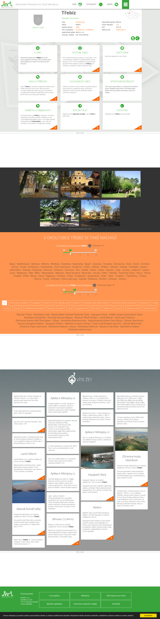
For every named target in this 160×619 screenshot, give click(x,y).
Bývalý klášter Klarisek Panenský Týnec (70, 314)
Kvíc (78, 269)
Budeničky (78, 263)
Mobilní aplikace (54, 603)
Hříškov (104, 266)
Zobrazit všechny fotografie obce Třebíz (80, 229)
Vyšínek (82, 278)
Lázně (70, 308)
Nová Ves (86, 272)
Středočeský (80, 22)
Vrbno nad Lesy (69, 278)
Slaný (77, 27)
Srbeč (70, 275)
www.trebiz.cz (121, 30)
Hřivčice (114, 266)
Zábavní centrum (133, 308)
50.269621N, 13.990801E (85, 30)
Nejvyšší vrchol (82, 308)
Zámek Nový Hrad (132, 323)
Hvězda (123, 266)
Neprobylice (48, 272)
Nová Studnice (73, 272)
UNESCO (47, 303)
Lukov (12, 272)
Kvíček (85, 269)
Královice (58, 269)
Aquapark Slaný (99, 314)
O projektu (54, 595)
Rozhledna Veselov (129, 326)
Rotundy (50, 308)
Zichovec (112, 278)
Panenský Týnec (127, 272)
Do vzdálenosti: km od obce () (69, 285)
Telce (110, 275)
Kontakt (116, 603)
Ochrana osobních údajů (85, 603)
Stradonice (80, 275)
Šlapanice (50, 275)
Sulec (103, 275)
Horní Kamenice (62, 266)
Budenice (66, 263)
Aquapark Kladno (54, 323)
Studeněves (93, 275)
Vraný (46, 278)
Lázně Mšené (106, 317)
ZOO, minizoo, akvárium (19, 303)
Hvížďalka (134, 266)
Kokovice (48, 269)
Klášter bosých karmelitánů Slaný (125, 314)
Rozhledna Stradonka (35, 317)
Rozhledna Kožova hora (80, 329)
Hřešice (95, 266)
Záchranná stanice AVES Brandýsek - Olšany (37, 320)
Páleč (104, 272)
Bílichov (45, 263)
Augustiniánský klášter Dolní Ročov (105, 320)
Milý (31, 272)
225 (117, 25)
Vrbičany (55, 278)
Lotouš (145, 269)
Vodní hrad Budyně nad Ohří (107, 323)
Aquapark (36, 303)
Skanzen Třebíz (24, 314)
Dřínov (15, 266)
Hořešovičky (46, 266)
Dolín (129, 263)
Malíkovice (22, 272)
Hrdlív (87, 266)
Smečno (61, 275)
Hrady (154, 303)
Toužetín (119, 275)
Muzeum (119, 308)
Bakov (12, 263)
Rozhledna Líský (42, 314)
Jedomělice (15, 269)
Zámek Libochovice (133, 320)
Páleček (113, 272)
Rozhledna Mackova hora (73, 320)
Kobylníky (37, 269)
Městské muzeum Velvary (78, 323)
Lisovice (126, 269)
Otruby (96, 272)
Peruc (139, 272)
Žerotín (103, 278)
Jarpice (143, 266)
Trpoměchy (131, 275)
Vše (4, 303)
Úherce (37, 278)
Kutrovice (69, 269)
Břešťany (55, 263)
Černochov (119, 263)
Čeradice (107, 263)
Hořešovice (33, 266)
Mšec (37, 272)
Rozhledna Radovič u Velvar (62, 326)
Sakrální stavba (150, 308)
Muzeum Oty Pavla (109, 326)
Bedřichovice (23, 263)
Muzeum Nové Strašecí (86, 317)
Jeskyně (61, 308)
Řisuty (34, 275)
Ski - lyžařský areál (62, 303)
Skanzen (76, 303)
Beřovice (35, 263)
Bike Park (95, 308)
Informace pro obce (116, 595)
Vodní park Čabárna (125, 317)
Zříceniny (17, 308)
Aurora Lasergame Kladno (31, 323)
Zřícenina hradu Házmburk (33, 326)
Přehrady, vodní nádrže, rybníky (96, 303)
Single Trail (107, 308)
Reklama (85, 595)
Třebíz (69, 12)
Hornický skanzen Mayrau (60, 317)
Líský (117, 269)
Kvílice (93, 269)
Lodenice (135, 269)
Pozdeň (17, 275)
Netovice (60, 272)
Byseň (88, 263)
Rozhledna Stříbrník (88, 326)
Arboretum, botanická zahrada (124, 303)
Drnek (23, 266)
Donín (136, 263)
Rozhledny (144, 303)
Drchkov (145, 263)
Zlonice (122, 278)
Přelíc (26, 275)
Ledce (101, 269)
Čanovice (97, 263)
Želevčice (92, 278)
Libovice (110, 269)
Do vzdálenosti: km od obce (71, 245)
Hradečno (77, 266)
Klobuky (26, 269)
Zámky (6, 308)
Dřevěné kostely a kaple (34, 308)
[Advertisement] (80, 150)
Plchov (147, 272)
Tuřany (142, 275)
